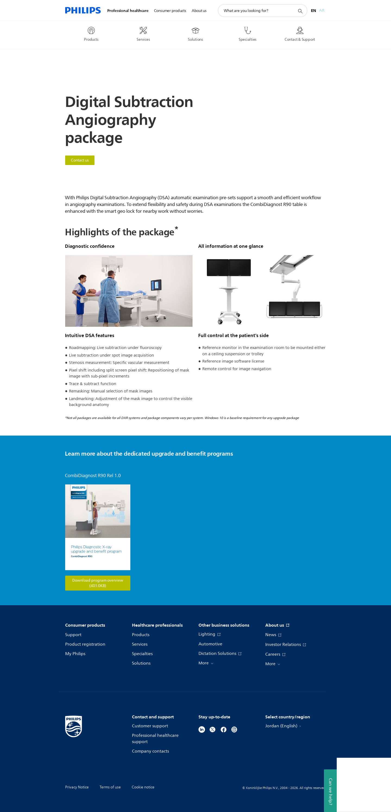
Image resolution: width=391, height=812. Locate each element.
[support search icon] (300, 11)
